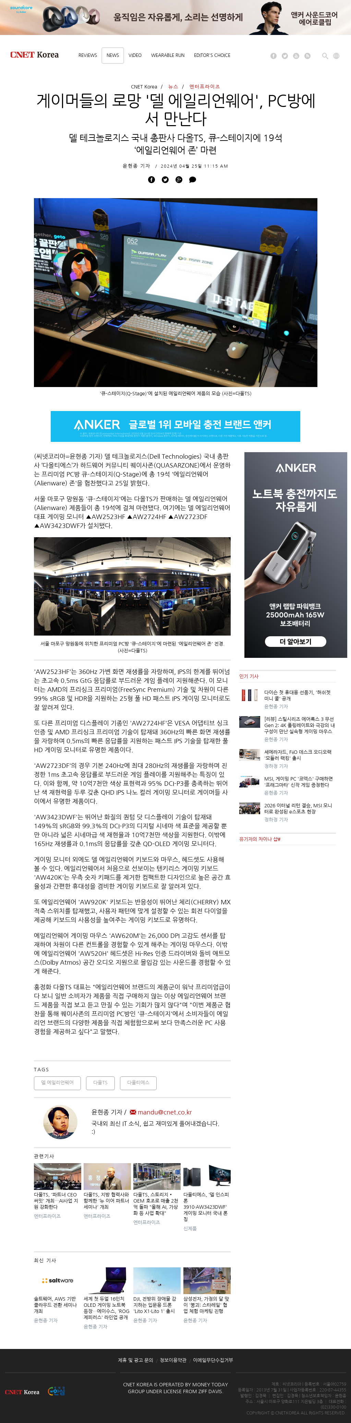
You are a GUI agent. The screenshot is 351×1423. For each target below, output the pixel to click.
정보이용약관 (173, 1360)
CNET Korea (144, 86)
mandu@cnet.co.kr (161, 1112)
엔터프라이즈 (205, 86)
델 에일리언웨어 (57, 1082)
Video (135, 55)
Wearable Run (167, 55)
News (113, 55)
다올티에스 (138, 1082)
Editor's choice (212, 55)
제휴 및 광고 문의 (135, 1360)
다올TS (100, 1082)
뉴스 (173, 86)
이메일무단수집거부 (213, 1360)
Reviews (87, 55)
